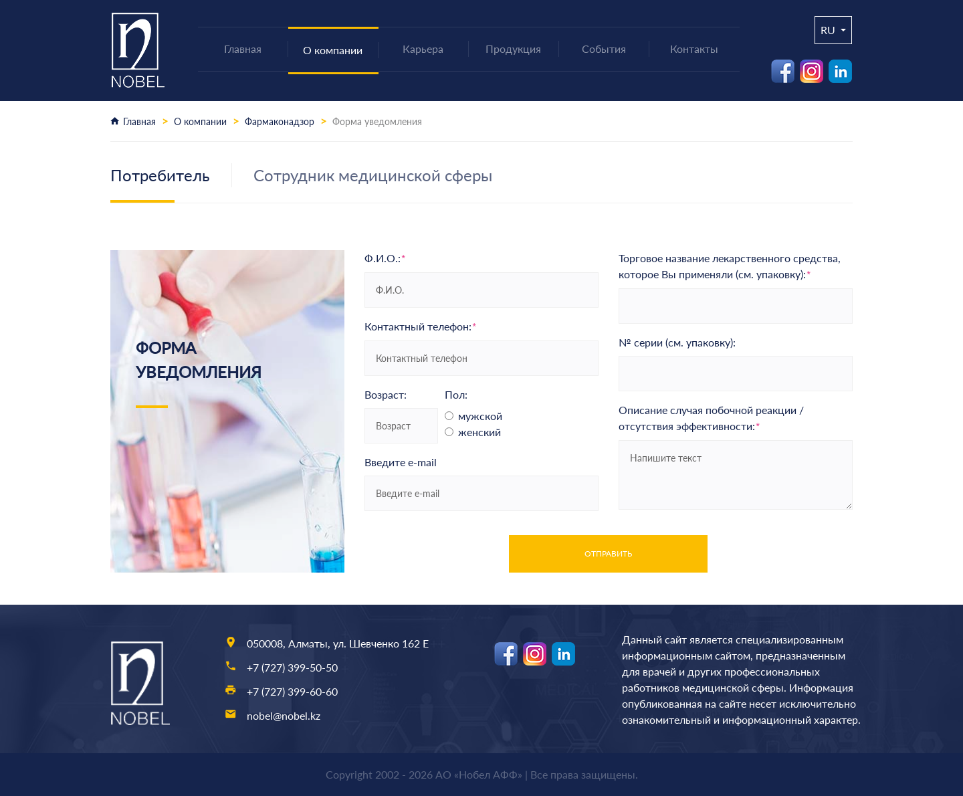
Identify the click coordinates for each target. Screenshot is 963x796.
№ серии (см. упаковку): (677, 342)
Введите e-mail (400, 462)
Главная (139, 121)
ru (829, 29)
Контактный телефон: (420, 326)
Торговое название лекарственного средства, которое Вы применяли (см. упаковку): (730, 266)
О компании (200, 121)
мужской (480, 415)
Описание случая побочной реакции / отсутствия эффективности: (711, 418)
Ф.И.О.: (385, 258)
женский (479, 431)
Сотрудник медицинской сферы (372, 175)
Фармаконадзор (279, 121)
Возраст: (385, 394)
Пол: (456, 394)
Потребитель (160, 175)
